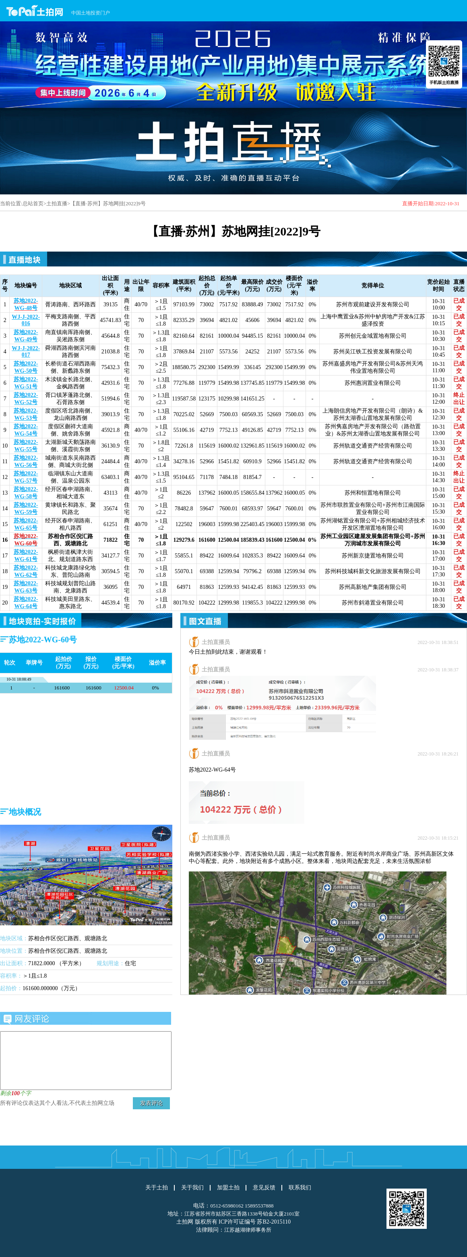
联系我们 (300, 1188)
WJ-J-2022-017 (26, 351)
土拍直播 (56, 203)
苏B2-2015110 (273, 1222)
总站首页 (33, 203)
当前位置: (11, 203)
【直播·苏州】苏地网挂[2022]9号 (107, 203)
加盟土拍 (228, 1188)
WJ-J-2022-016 (26, 320)
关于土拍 (156, 1188)
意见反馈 (264, 1188)
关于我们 (192, 1188)
